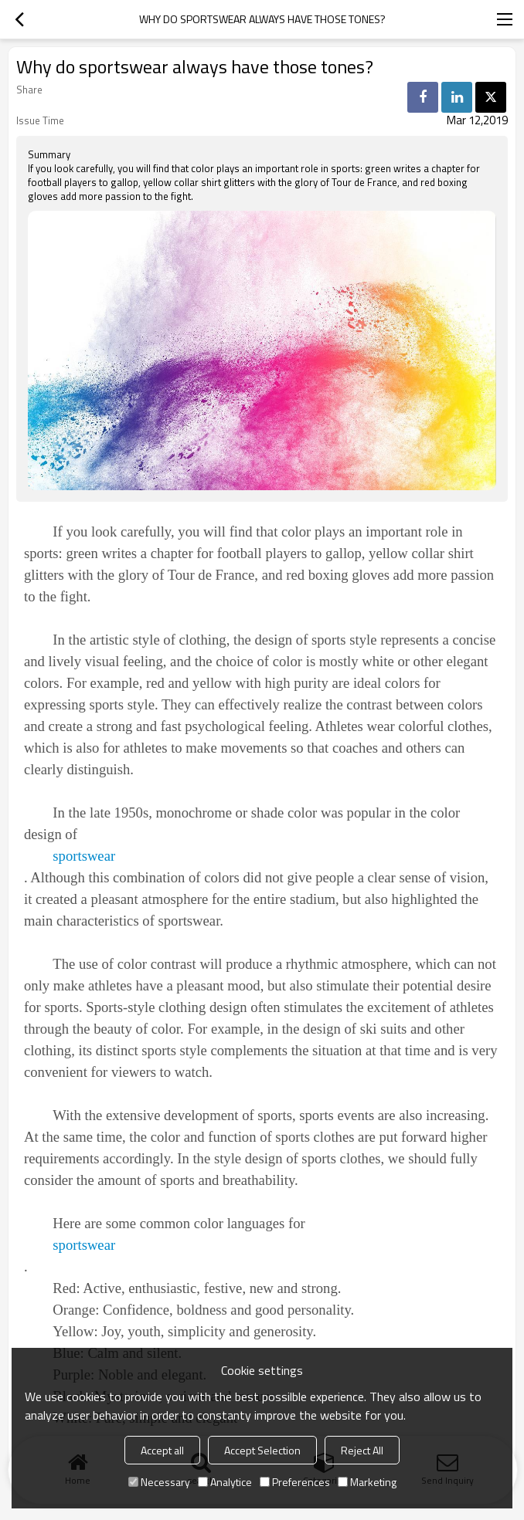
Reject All (362, 1450)
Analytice (225, 1482)
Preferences (295, 1482)
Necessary (159, 1482)
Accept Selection (262, 1450)
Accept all (162, 1450)
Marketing (367, 1482)
